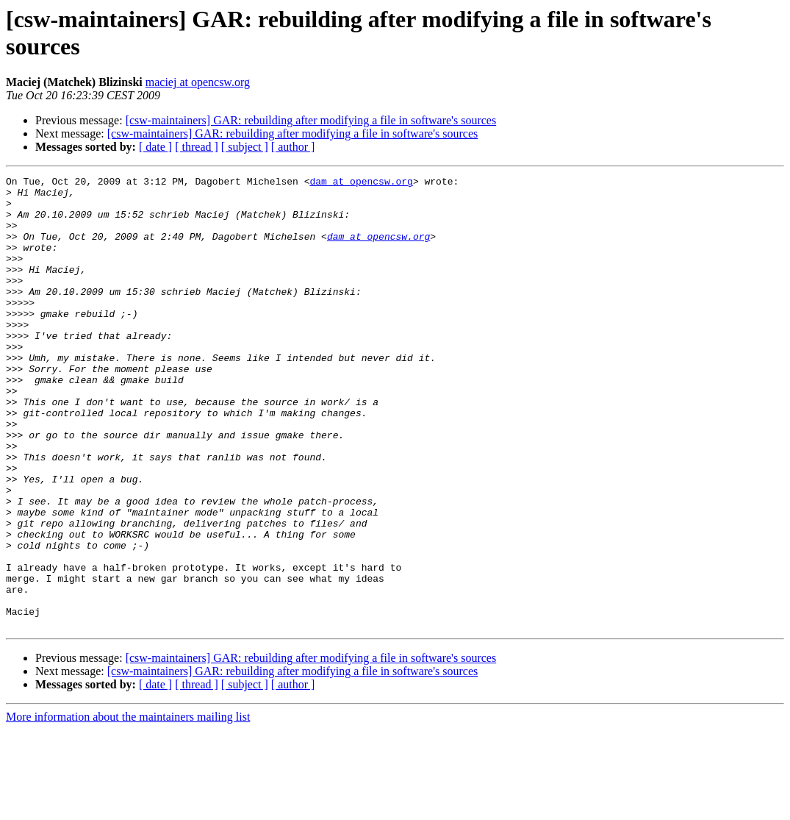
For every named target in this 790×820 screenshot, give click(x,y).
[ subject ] (244, 146)
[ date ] (155, 146)
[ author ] (293, 146)
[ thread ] (196, 146)
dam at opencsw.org (360, 183)
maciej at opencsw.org (198, 82)
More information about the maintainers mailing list (128, 807)
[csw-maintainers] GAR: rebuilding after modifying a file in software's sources (311, 120)
